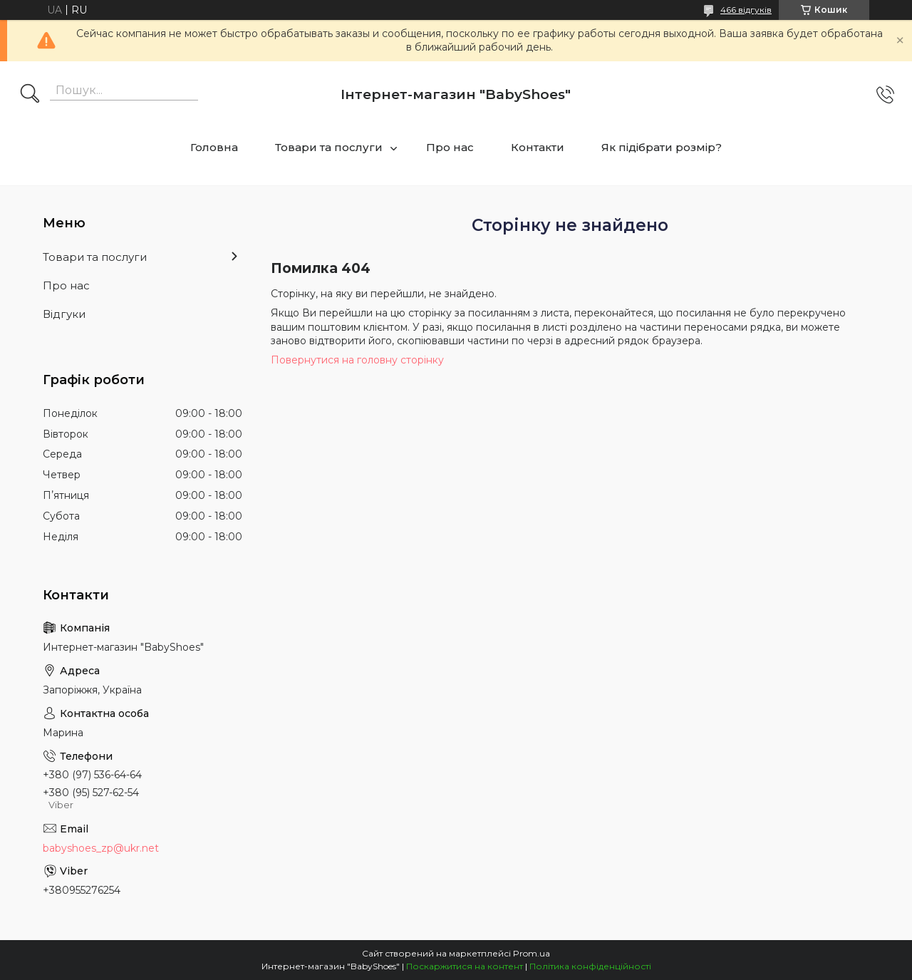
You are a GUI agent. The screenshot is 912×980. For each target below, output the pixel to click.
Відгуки (64, 314)
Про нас (450, 147)
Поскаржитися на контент (464, 966)
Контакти (537, 147)
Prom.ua (531, 953)
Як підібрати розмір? (661, 147)
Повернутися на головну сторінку (357, 360)
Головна (214, 147)
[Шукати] (30, 94)
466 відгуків (746, 9)
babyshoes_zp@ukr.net (101, 848)
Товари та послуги (329, 147)
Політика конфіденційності (590, 966)
